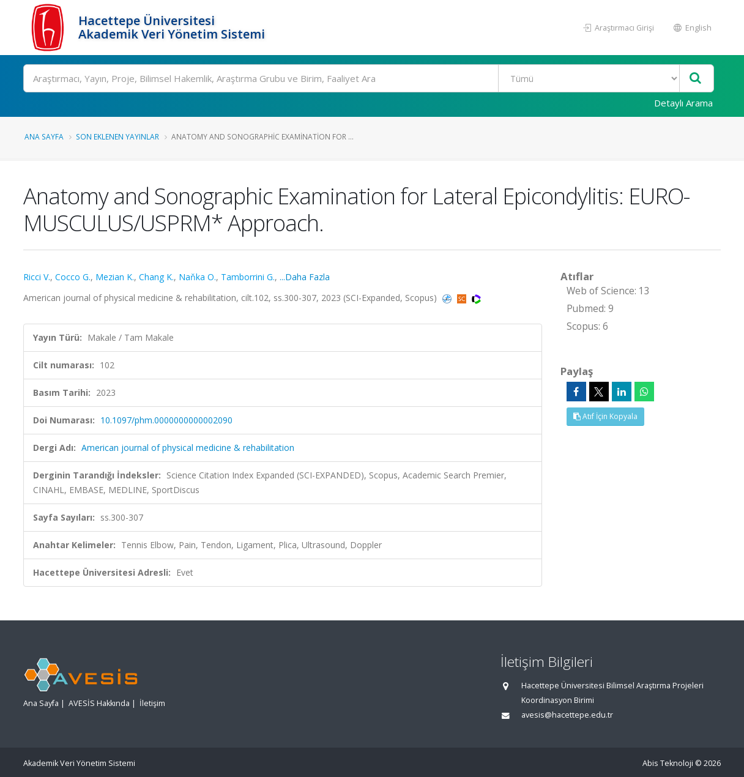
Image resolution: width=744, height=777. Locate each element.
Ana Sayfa (44, 136)
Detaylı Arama (683, 103)
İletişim (152, 703)
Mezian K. (114, 277)
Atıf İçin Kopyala (605, 416)
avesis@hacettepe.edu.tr (567, 715)
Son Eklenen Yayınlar (117, 136)
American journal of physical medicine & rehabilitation (187, 447)
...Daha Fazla (305, 277)
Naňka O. (197, 277)
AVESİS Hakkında (99, 703)
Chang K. (156, 277)
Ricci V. (36, 277)
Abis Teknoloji (667, 763)
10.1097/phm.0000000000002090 (166, 420)
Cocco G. (73, 277)
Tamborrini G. (248, 277)
